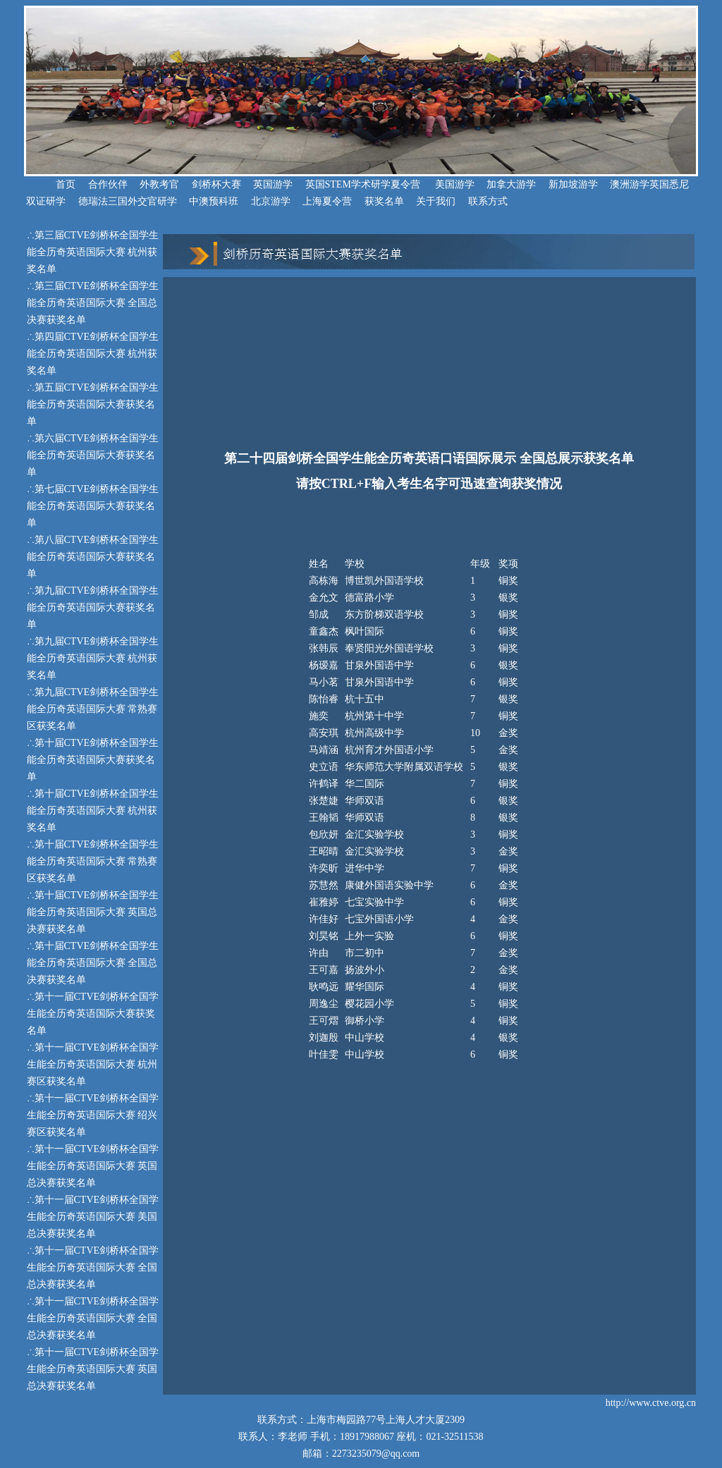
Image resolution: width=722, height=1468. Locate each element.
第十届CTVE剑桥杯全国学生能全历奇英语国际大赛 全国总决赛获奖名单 (93, 963)
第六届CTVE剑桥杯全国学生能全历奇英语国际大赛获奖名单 (93, 455)
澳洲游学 (629, 184)
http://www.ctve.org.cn (651, 1402)
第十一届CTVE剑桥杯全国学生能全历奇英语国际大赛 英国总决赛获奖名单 (93, 1166)
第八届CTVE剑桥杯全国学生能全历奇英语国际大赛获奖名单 (93, 556)
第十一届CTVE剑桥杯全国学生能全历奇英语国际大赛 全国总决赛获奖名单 (93, 1267)
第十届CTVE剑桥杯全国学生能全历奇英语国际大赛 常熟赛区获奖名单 (93, 861)
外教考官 (159, 184)
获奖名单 (384, 201)
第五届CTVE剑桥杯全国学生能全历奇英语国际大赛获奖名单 (93, 404)
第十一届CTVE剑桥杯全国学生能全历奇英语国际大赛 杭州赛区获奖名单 (93, 1064)
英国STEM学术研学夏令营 (362, 184)
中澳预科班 (213, 201)
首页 (50, 184)
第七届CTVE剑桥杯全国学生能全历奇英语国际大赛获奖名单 (93, 506)
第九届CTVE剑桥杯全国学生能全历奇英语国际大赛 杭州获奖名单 (93, 658)
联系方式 (488, 201)
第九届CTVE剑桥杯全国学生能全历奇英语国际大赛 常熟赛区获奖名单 (93, 709)
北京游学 (270, 201)
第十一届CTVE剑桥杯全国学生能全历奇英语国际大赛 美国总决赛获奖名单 (93, 1216)
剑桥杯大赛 (216, 184)
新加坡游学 (573, 184)
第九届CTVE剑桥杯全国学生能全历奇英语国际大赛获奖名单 (93, 607)
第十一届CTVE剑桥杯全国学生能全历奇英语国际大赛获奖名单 (93, 1013)
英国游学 (273, 184)
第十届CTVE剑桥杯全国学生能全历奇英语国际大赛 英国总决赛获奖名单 (93, 912)
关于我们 (435, 201)
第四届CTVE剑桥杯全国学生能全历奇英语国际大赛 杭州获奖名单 (93, 353)
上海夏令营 (327, 201)
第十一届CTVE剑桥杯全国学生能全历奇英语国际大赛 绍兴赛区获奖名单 (93, 1115)
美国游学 (455, 184)
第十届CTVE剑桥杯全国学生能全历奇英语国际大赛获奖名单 (93, 760)
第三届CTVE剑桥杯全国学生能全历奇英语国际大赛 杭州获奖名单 (93, 252)
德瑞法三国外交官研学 (127, 201)
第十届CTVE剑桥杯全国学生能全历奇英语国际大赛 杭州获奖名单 (93, 810)
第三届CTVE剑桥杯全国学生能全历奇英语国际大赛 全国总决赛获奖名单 (93, 303)
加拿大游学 (511, 184)
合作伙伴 (108, 184)
